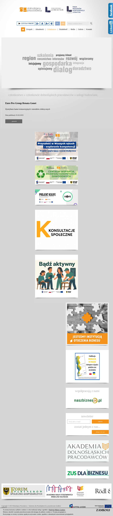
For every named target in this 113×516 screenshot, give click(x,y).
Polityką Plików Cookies (57, 510)
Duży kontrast (52, 23)
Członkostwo (51, 29)
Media (73, 29)
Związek (29, 29)
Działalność (63, 29)
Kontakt (89, 29)
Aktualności (39, 29)
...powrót (14, 121)
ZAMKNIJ (103, 510)
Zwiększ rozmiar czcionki (47, 23)
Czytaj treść (26, 23)
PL (57, 23)
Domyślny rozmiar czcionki (42, 23)
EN (63, 23)
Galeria (80, 29)
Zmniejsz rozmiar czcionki (38, 23)
